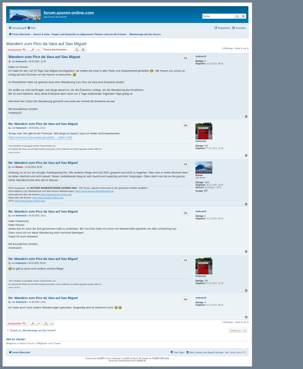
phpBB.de (141, 361)
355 (206, 146)
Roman (199, 175)
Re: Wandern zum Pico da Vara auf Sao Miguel (43, 124)
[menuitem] (31, 27)
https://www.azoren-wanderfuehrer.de (94, 191)
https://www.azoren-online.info (56, 194)
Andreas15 (200, 56)
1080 (207, 182)
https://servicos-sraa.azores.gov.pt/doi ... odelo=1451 (40, 137)
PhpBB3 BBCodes (160, 358)
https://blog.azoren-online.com (47, 197)
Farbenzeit (200, 141)
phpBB (100, 358)
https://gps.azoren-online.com (30, 201)
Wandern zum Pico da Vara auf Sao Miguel (46, 43)
